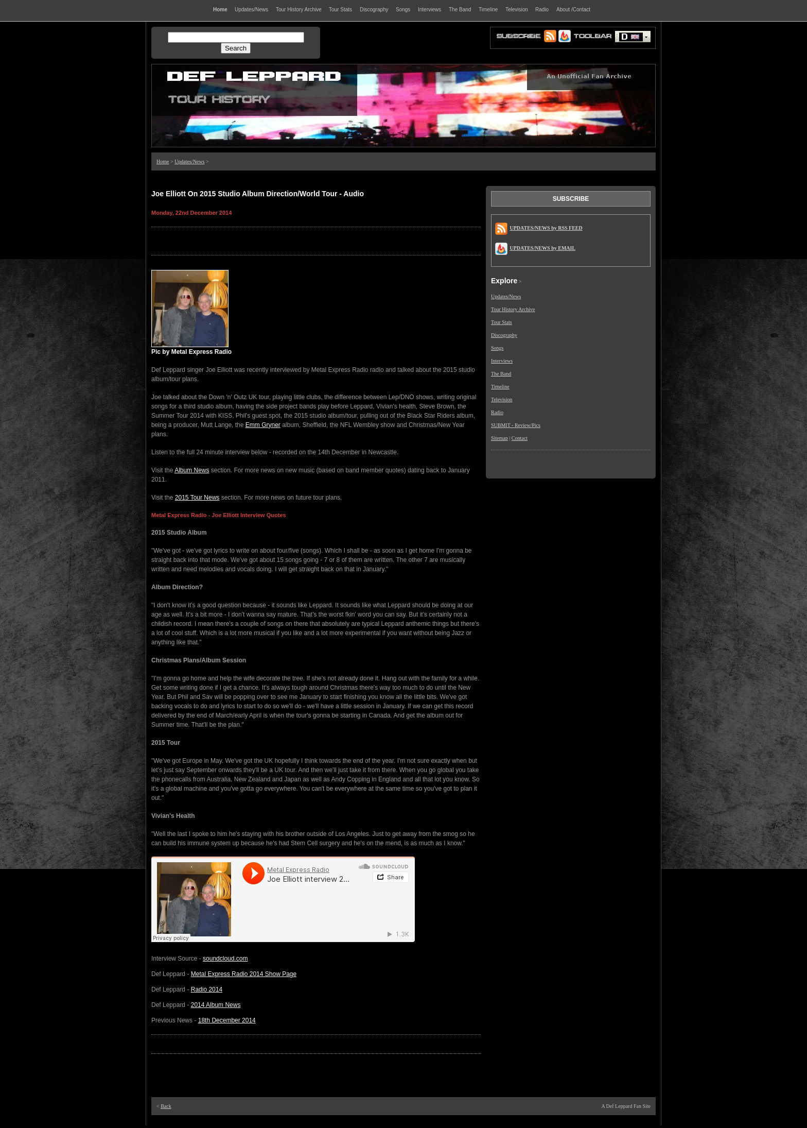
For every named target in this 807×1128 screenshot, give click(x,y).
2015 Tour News (197, 497)
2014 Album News (216, 1005)
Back (166, 1106)
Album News (191, 470)
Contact (520, 438)
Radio (497, 412)
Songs (497, 348)
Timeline (500, 386)
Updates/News (189, 161)
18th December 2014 (227, 1020)
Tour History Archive (513, 309)
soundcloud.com (225, 958)
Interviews (502, 361)
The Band (501, 374)
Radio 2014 (206, 989)
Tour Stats (501, 322)
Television (502, 399)
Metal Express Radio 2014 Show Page (243, 974)
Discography (504, 335)
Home (162, 161)
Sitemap (499, 438)
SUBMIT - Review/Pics (515, 425)
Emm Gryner (262, 425)
